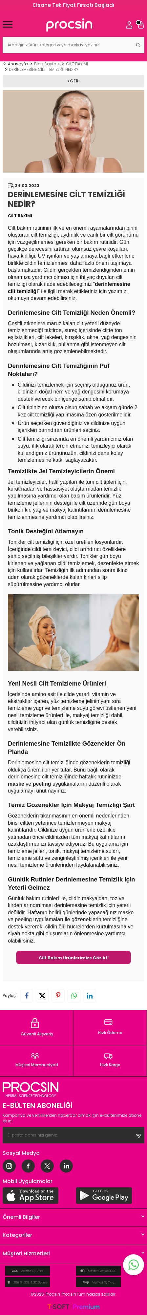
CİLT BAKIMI (77, 64)
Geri (73, 81)
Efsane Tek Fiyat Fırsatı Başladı (73, 5)
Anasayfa (15, 64)
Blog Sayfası (47, 64)
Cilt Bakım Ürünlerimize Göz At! (74, 958)
